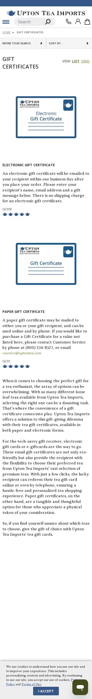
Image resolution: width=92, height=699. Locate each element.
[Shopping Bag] (87, 22)
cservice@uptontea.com (21, 353)
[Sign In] (78, 21)
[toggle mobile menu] (5, 21)
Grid (85, 61)
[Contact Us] (68, 21)
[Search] (27, 22)
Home (6, 32)
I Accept (46, 691)
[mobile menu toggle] (5, 21)
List (75, 61)
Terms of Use (31, 684)
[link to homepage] (46, 13)
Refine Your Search (16, 43)
